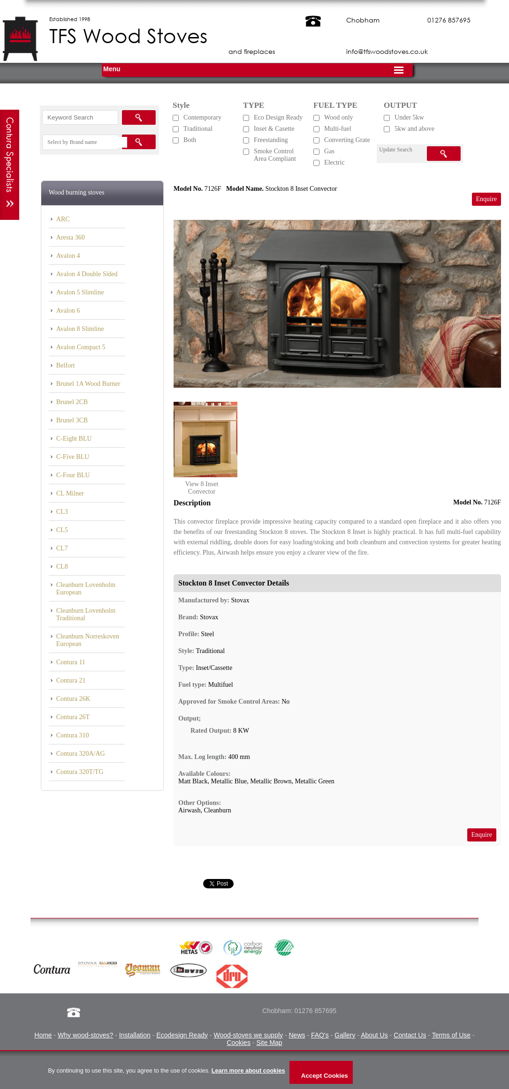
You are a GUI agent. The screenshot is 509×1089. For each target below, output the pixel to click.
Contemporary (202, 117)
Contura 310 (72, 735)
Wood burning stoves (77, 192)
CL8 (62, 566)
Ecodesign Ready (182, 1035)
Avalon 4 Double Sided (87, 274)
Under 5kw (409, 117)
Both (189, 139)
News (297, 1035)
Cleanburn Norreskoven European (87, 640)
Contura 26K (73, 698)
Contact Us (410, 1035)
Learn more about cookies (248, 1070)
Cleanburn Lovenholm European (85, 588)
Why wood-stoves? (85, 1035)
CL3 (62, 511)
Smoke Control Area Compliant (275, 155)
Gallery (344, 1035)
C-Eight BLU (74, 438)
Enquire (486, 199)
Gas (329, 151)
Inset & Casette (274, 128)
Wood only (338, 117)
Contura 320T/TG (80, 771)
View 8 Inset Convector (202, 488)
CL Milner (70, 493)
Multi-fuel (337, 128)
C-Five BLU (72, 456)
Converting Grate (347, 139)
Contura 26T (73, 717)
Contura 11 (70, 662)
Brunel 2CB (72, 402)
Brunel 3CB (72, 420)
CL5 (62, 529)
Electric (334, 162)
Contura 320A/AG (80, 753)
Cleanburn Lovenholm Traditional (85, 614)
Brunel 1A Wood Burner (88, 383)
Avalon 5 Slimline (80, 292)
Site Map (269, 1042)
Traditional (198, 128)
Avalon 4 (68, 255)
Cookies (239, 1042)
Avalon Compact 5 (81, 347)
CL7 (62, 548)
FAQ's (320, 1035)
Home (43, 1035)
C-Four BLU (73, 475)
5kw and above (414, 128)
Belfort (65, 365)
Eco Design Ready (278, 117)
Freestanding (271, 139)
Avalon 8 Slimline (80, 328)
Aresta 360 (70, 237)
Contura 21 (71, 680)
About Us (374, 1035)
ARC (63, 219)
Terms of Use (451, 1035)
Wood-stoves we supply (248, 1035)
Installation (135, 1035)
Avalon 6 (68, 310)
